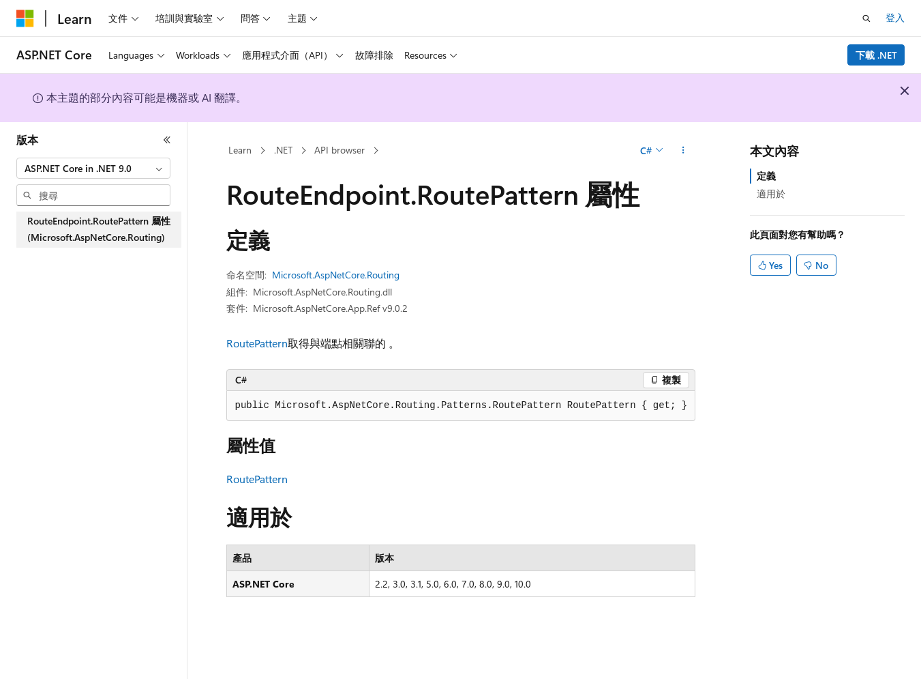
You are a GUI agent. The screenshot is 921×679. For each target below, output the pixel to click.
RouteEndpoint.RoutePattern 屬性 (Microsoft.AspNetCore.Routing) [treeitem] (98, 229)
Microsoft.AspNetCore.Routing (335, 274)
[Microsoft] (25, 18)
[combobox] (93, 168)
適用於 (771, 193)
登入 (895, 17)
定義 (766, 175)
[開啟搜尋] (866, 18)
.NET (283, 149)
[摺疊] (167, 140)
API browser (339, 149)
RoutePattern (257, 343)
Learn (240, 149)
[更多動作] (683, 151)
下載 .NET (876, 54)
